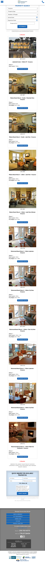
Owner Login (18, 518)
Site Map (18, 521)
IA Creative (27, 554)
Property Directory (18, 523)
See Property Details (22, 68)
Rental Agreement (18, 514)
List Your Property (18, 516)
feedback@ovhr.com (22, 528)
